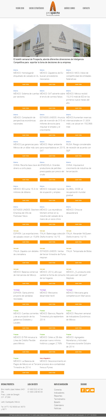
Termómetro (59, 398)
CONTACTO (86, 8)
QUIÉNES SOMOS (69, 8)
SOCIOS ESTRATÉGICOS (36, 8)
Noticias (57, 408)
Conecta (58, 389)
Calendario (59, 405)
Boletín (57, 402)
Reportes (58, 395)
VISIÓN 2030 (20, 8)
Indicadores (59, 392)
